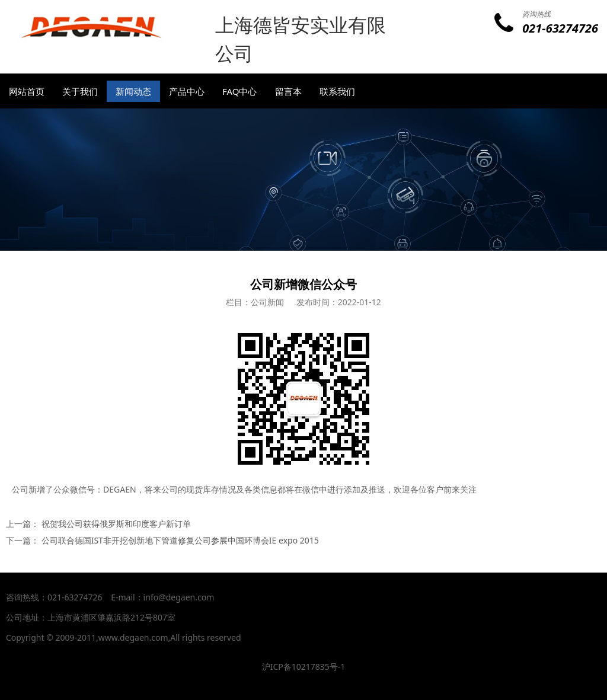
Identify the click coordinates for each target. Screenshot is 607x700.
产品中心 (187, 91)
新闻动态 (133, 91)
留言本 (288, 91)
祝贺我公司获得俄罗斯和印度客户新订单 (116, 523)
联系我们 (337, 91)
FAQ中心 (239, 91)
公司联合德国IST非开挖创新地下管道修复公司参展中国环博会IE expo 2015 (180, 540)
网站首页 (26, 91)
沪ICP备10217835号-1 (304, 666)
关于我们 (80, 91)
